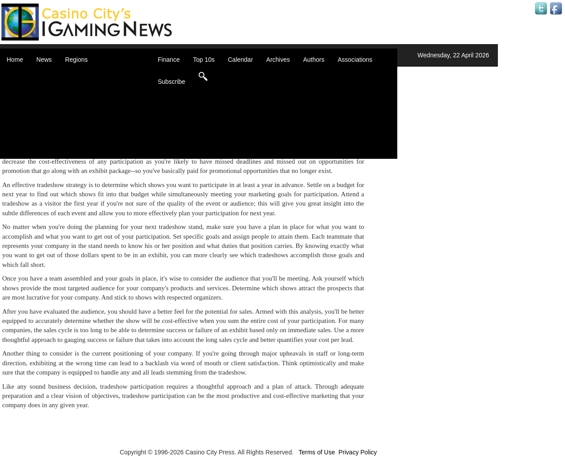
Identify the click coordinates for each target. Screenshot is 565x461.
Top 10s (204, 59)
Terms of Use (316, 452)
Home (15, 59)
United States (94, 145)
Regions (76, 59)
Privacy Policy (358, 452)
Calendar (240, 59)
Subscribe (171, 81)
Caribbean (90, 101)
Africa (84, 75)
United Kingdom (98, 136)
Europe (86, 110)
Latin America (94, 119)
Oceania (87, 127)
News (44, 59)
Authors (313, 59)
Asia (82, 83)
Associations (355, 59)
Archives (278, 59)
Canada (87, 92)
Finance (169, 59)
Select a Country (99, 154)
